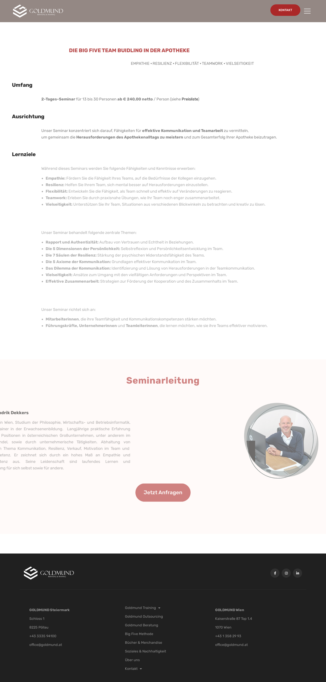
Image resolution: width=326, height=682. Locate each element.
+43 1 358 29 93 (228, 636)
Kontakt (133, 669)
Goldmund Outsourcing (144, 616)
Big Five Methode (139, 634)
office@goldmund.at (45, 645)
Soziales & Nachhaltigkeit (145, 651)
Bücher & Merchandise (143, 642)
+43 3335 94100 (42, 636)
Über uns (132, 660)
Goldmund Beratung (141, 625)
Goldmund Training (142, 608)
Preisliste (190, 99)
